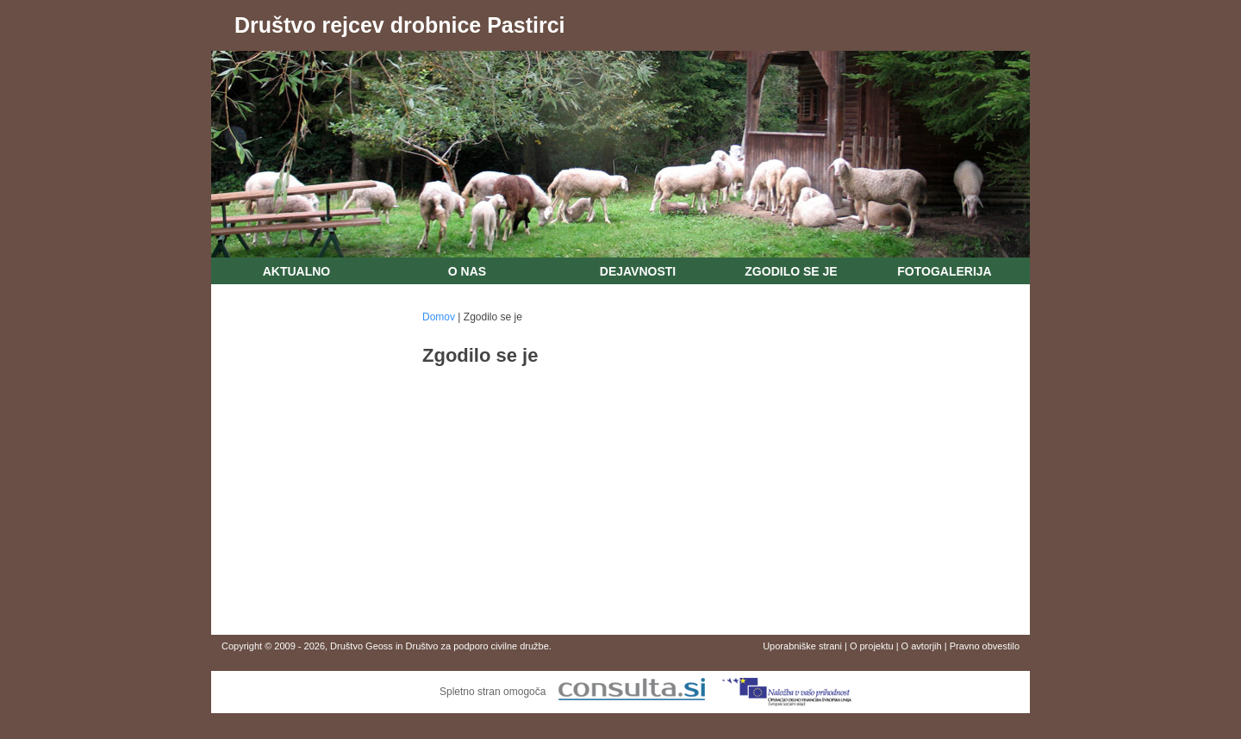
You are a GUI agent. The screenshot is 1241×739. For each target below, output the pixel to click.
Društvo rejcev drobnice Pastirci (399, 25)
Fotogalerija (944, 271)
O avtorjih (921, 646)
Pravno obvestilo (985, 646)
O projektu (872, 646)
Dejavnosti (638, 271)
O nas (467, 271)
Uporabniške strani (802, 646)
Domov (438, 317)
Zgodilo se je (791, 271)
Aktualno (297, 271)
